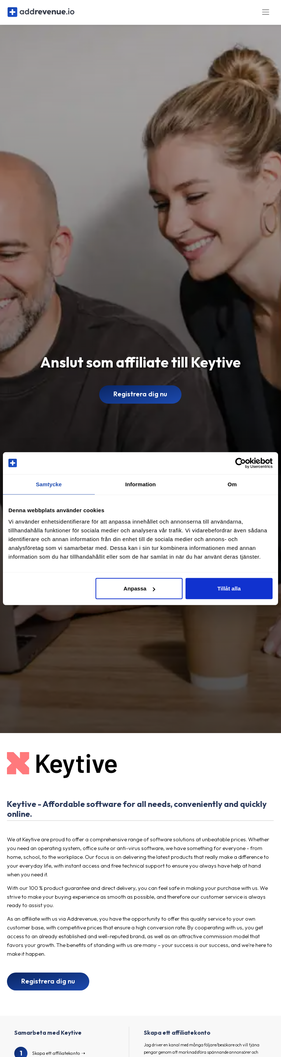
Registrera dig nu (140, 398)
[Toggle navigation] (266, 14)
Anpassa (140, 588)
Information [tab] (140, 484)
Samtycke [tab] (49, 484)
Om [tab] (232, 484)
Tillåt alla (229, 588)
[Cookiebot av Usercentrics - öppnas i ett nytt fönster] (241, 462)
